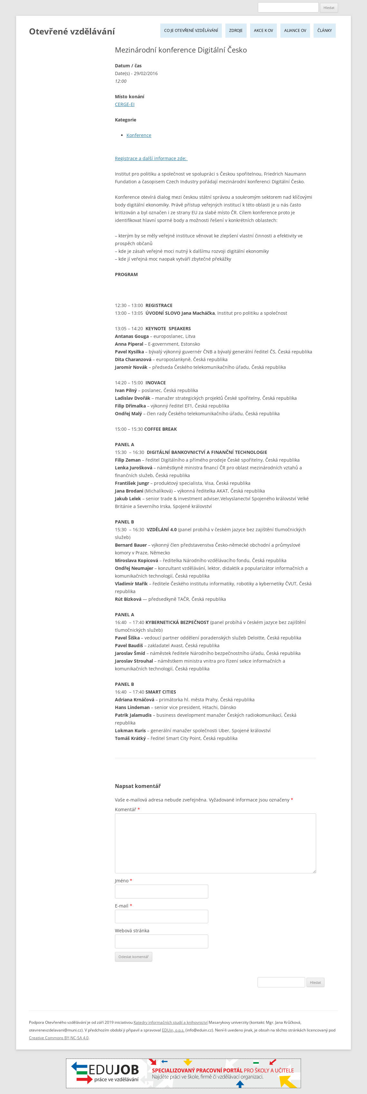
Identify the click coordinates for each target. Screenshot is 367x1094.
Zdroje (236, 30)
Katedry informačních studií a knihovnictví (171, 1022)
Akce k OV (263, 30)
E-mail (123, 906)
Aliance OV (295, 30)
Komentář (127, 809)
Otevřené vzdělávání (72, 31)
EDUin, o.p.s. (173, 1030)
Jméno (123, 881)
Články (324, 30)
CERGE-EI (125, 104)
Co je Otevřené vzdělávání (191, 30)
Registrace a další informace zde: (151, 158)
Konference (139, 135)
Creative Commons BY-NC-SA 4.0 (59, 1038)
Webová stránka (132, 930)
